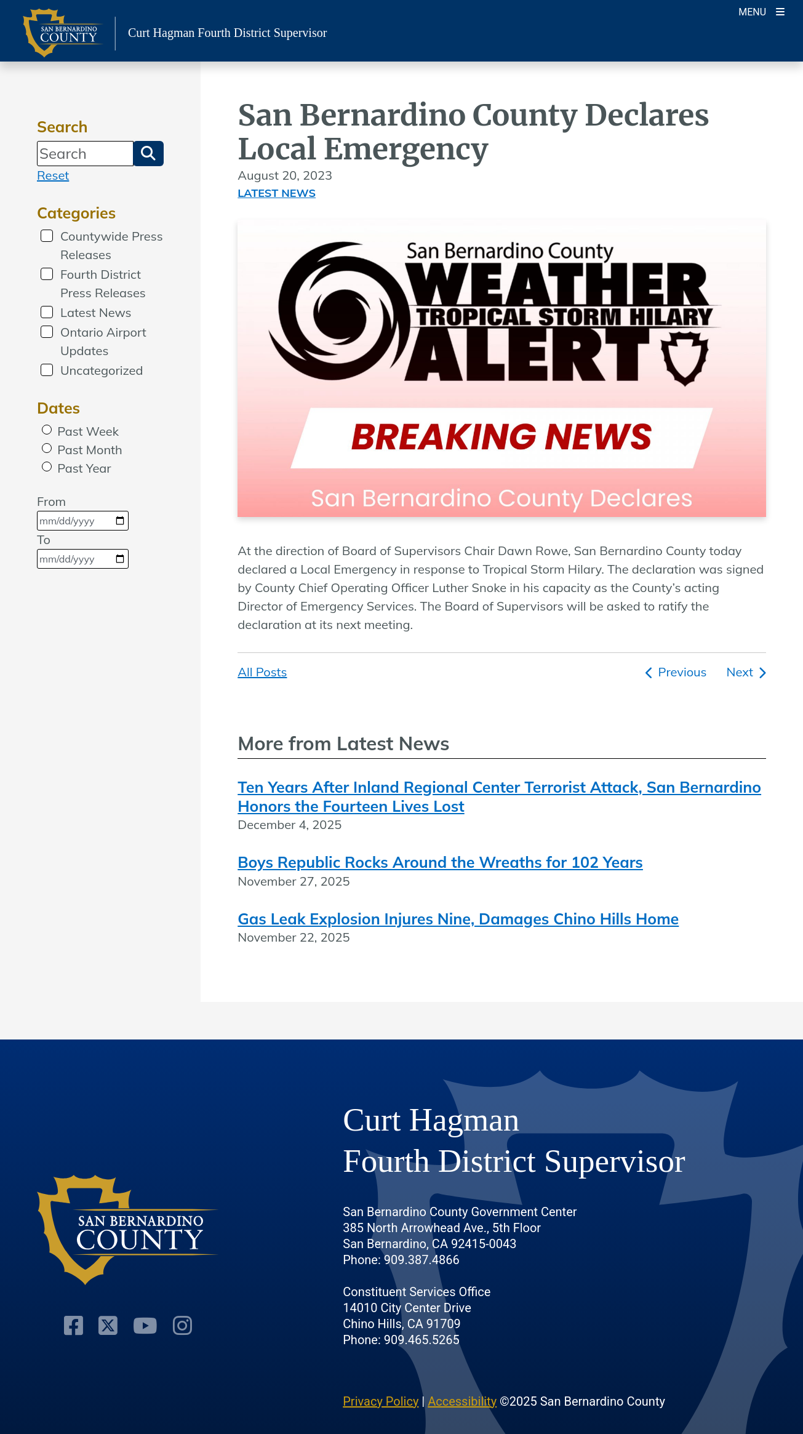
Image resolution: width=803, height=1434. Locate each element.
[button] (148, 153)
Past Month (89, 449)
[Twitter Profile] (108, 1325)
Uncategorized (101, 370)
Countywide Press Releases (111, 245)
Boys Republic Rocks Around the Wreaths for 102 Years (440, 861)
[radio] (47, 430)
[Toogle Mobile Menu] (761, 11)
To (83, 550)
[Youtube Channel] (145, 1325)
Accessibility (462, 1401)
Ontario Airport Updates (103, 341)
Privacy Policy (380, 1401)
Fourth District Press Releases (103, 283)
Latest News (96, 312)
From (83, 512)
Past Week (88, 431)
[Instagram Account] (182, 1325)
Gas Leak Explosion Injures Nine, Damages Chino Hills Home (458, 918)
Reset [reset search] (53, 175)
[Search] (85, 153)
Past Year (84, 468)
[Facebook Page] (73, 1325)
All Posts (262, 671)
